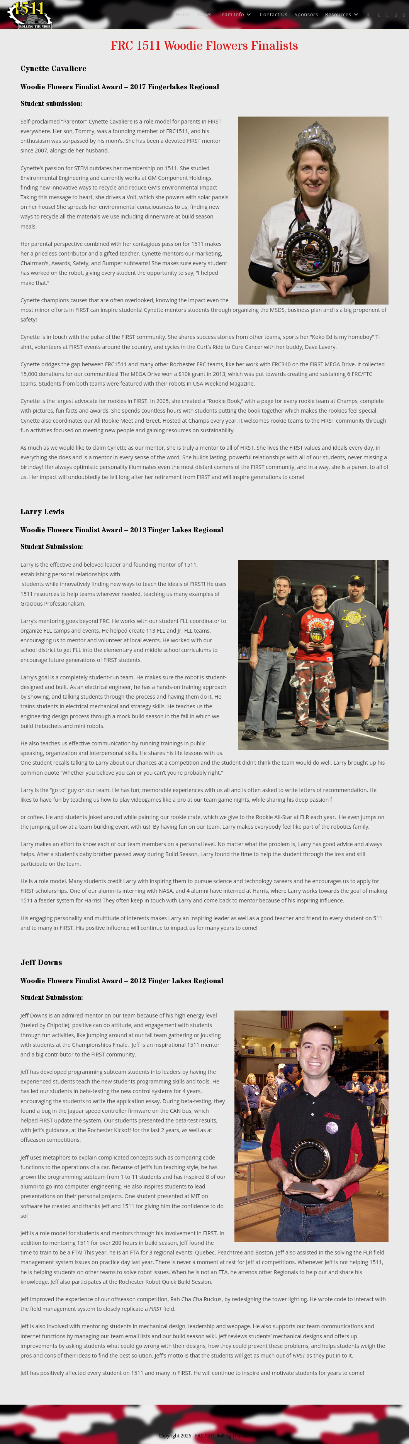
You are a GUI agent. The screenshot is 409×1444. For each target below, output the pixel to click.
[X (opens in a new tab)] (379, 15)
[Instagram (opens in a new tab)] (396, 15)
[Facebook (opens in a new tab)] (388, 15)
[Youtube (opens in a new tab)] (404, 15)
